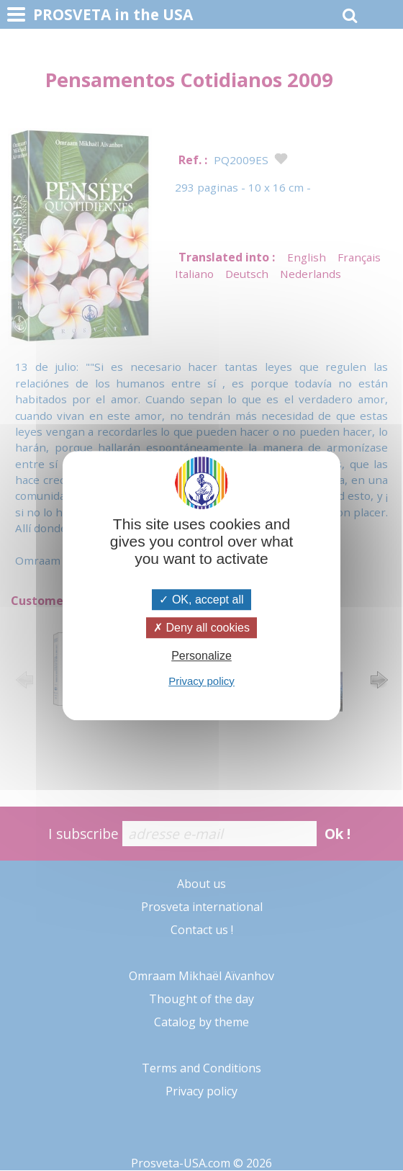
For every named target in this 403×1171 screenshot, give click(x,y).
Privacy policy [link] (201, 681)
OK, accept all (201, 599)
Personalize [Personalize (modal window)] (201, 656)
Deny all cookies (201, 628)
